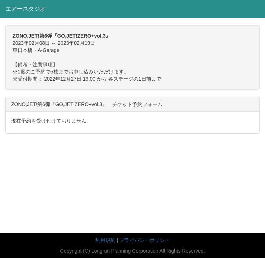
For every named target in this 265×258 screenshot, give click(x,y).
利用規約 (105, 240)
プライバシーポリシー (144, 240)
